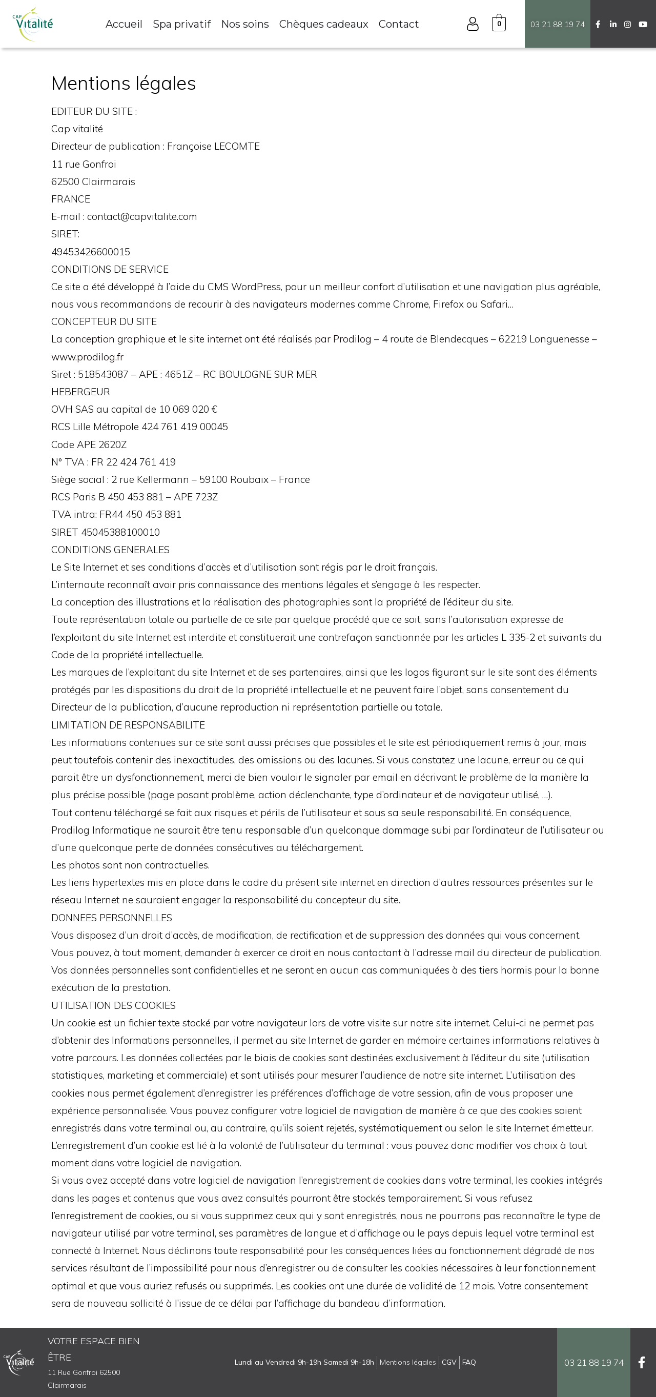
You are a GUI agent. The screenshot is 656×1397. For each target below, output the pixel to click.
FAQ (469, 1362)
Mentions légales (408, 1362)
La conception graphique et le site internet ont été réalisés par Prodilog (211, 339)
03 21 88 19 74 (557, 24)
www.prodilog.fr (87, 357)
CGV (449, 1362)
